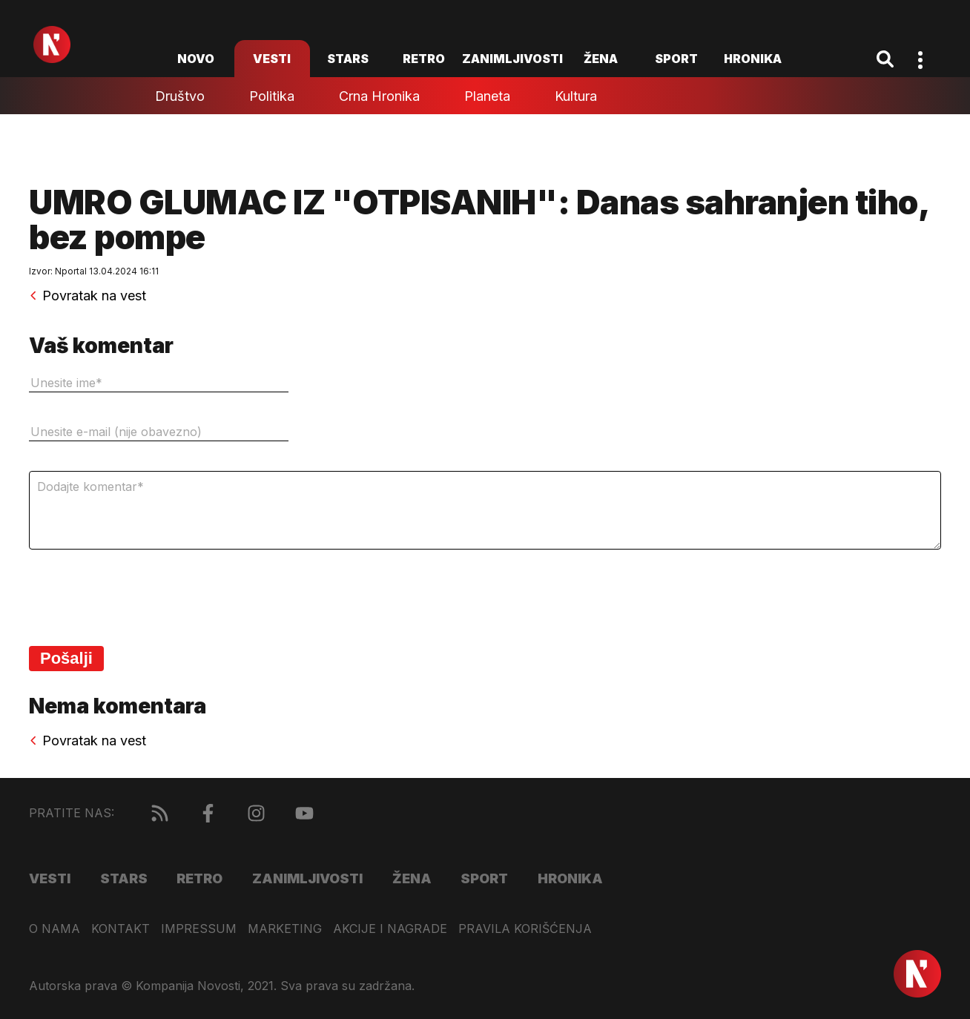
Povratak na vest (87, 295)
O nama (54, 929)
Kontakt (120, 929)
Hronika (753, 58)
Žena (601, 58)
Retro (424, 58)
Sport (676, 58)
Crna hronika (379, 96)
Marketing (285, 929)
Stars (348, 58)
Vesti (272, 58)
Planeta (487, 96)
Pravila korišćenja (525, 929)
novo (195, 58)
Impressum (199, 929)
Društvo (180, 96)
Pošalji (66, 658)
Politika (271, 96)
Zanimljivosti (512, 58)
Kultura (576, 96)
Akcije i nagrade (390, 929)
